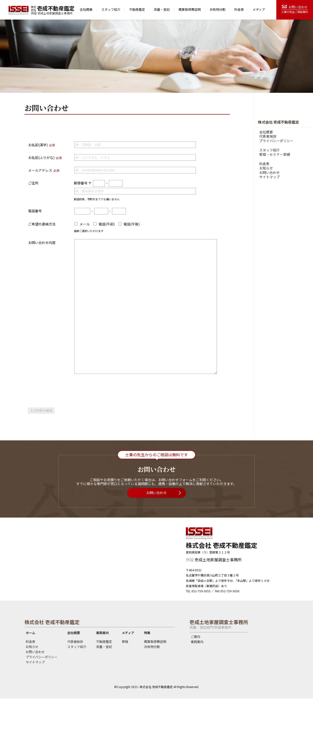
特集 (147, 677)
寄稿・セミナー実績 (274, 154)
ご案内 (195, 681)
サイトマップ (269, 176)
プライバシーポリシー (276, 140)
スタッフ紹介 (110, 9)
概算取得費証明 (190, 9)
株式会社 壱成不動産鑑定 (278, 122)
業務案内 (102, 677)
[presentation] (65, 438)
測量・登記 (162, 9)
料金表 (239, 9)
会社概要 (86, 9)
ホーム (30, 677)
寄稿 (125, 686)
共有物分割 (217, 9)
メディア (259, 9)
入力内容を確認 (41, 455)
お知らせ (266, 168)
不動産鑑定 (137, 9)
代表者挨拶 (267, 136)
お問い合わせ (298, 7)
